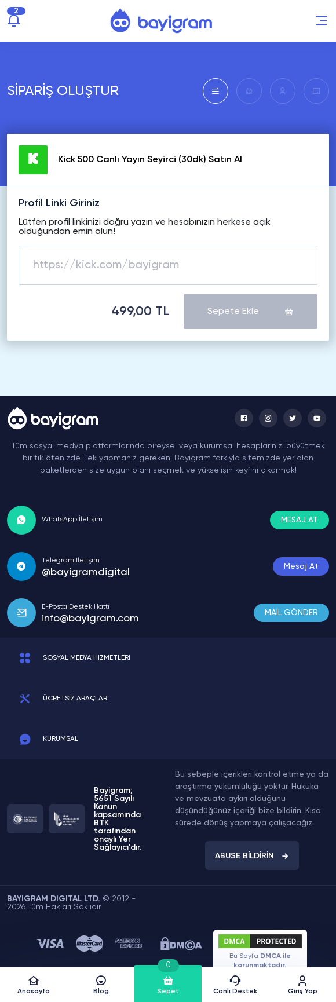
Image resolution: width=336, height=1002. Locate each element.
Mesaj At (301, 566)
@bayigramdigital (86, 571)
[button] (321, 20)
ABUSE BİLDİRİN (252, 855)
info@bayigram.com (90, 618)
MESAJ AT (299, 519)
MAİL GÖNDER (291, 612)
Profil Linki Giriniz (59, 203)
